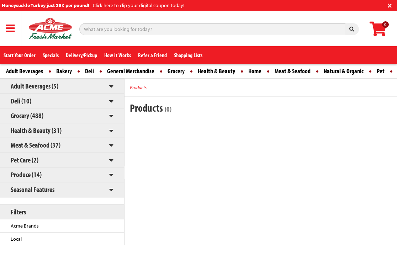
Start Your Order (20, 55)
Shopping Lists (188, 55)
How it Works (117, 55)
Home (254, 71)
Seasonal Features (32, 189)
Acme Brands (25, 226)
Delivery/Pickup (81, 55)
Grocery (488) (27, 115)
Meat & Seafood (293, 71)
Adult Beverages (24, 71)
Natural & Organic (344, 71)
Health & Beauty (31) (36, 130)
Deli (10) (21, 100)
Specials (51, 55)
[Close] (389, 5)
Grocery (176, 71)
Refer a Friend (152, 55)
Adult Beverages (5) (34, 85)
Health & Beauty (216, 71)
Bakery (64, 71)
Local (16, 239)
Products (138, 87)
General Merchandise (130, 71)
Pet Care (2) (24, 159)
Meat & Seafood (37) (35, 144)
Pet (381, 71)
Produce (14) (26, 174)
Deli (89, 71)
